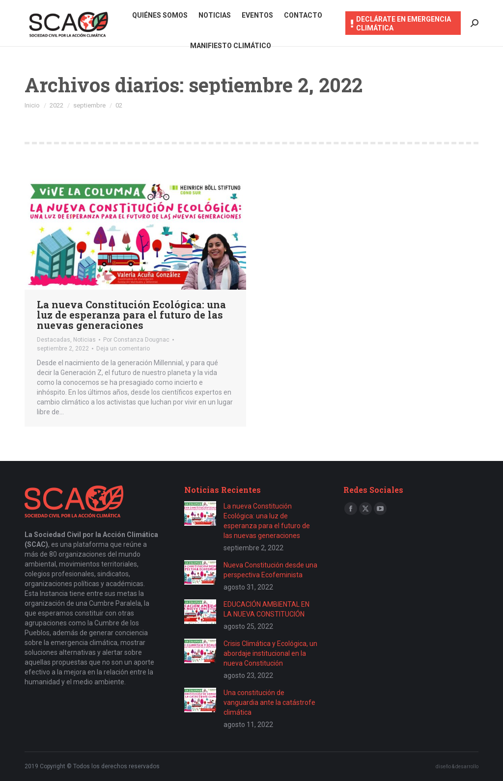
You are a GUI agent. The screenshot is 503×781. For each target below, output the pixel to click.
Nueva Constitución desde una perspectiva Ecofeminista (270, 570)
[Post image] (200, 513)
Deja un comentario (123, 348)
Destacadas (53, 339)
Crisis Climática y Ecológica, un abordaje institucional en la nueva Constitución (270, 653)
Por (136, 339)
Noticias (84, 339)
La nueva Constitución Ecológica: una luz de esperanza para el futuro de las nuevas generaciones (131, 314)
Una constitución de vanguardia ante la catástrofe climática (269, 702)
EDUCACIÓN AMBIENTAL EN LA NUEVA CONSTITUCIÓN (266, 609)
